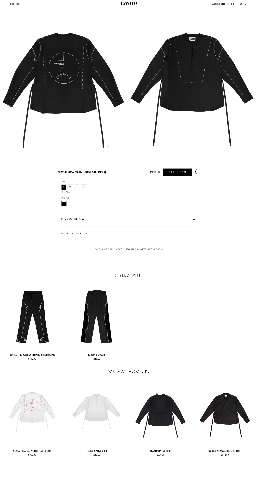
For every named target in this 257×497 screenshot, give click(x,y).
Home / (98, 249)
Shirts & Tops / (117, 249)
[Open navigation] (15, 4)
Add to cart (181, 172)
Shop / (105, 249)
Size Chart (66, 192)
